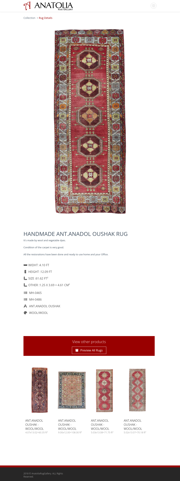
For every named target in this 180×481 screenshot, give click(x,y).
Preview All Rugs (89, 350)
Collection (29, 18)
